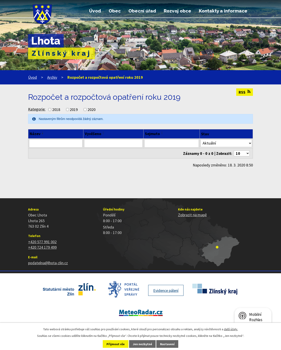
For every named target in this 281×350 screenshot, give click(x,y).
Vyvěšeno (93, 133)
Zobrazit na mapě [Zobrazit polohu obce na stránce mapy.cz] (192, 214)
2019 (74, 109)
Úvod (95, 11)
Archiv (52, 77)
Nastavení (167, 344)
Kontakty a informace (223, 11)
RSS (244, 92)
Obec (115, 11)
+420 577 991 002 (42, 241)
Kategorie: (36, 109)
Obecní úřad (142, 11)
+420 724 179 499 (42, 247)
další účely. (231, 329)
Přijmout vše (115, 344)
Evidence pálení (165, 290)
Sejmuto (152, 133)
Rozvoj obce (177, 11)
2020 (91, 109)
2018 (56, 109)
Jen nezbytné (142, 344)
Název (35, 133)
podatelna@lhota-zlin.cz (48, 262)
